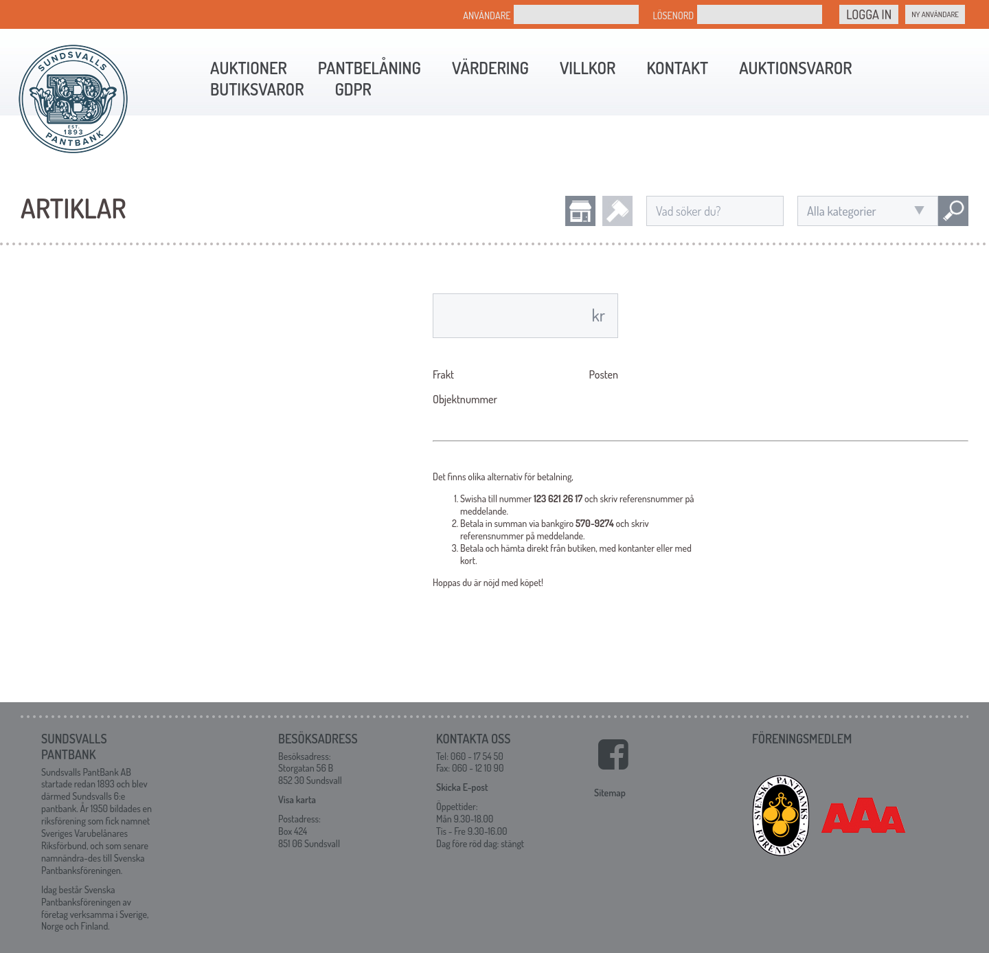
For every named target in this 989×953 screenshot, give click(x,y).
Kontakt (677, 67)
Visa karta (297, 799)
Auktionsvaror (795, 67)
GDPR (352, 89)
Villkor (587, 67)
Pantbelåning (369, 67)
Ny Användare (935, 14)
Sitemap (610, 792)
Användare (486, 15)
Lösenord (673, 15)
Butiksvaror (257, 89)
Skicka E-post (462, 787)
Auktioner (248, 67)
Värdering (490, 67)
